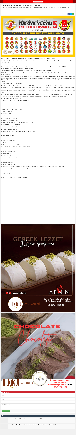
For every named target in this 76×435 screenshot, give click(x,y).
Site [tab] (3, 395)
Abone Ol (60, 14)
